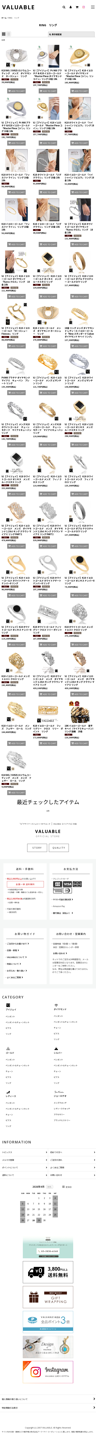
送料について (24, 1175)
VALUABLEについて (17, 957)
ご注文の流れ (72, 1159)
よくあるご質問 (15, 977)
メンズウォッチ (60, 1102)
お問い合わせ (60, 953)
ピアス (8, 1028)
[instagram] (83, 7)
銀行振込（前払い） (63, 913)
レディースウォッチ (62, 1108)
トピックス (24, 1152)
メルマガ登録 (24, 1159)
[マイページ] (70, 7)
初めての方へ (72, 1152)
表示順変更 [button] (55, 34)
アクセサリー (59, 1114)
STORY (37, 847)
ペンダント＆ (17, 1022)
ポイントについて (24, 1167)
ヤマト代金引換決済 (63, 899)
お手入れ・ (17, 970)
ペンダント (10, 1016)
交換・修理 (13, 950)
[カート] (77, 7)
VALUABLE (18, 7)
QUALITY (59, 847)
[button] (93, 7)
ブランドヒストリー (62, 1120)
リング (8, 1033)
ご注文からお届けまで (18, 943)
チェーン (57, 1027)
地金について (14, 963)
